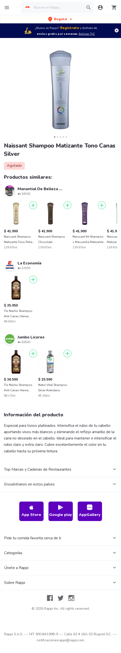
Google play (60, 510)
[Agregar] (33, 205)
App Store (31, 510)
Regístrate (69, 28)
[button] (60, 19)
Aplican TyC (87, 34)
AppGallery (90, 510)
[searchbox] (57, 7)
